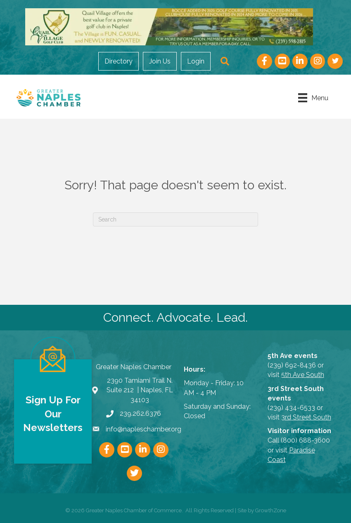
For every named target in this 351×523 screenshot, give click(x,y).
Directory (118, 61)
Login (195, 61)
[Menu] (313, 97)
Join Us (160, 61)
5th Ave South (302, 375)
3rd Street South (306, 417)
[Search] (175, 219)
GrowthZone (270, 510)
